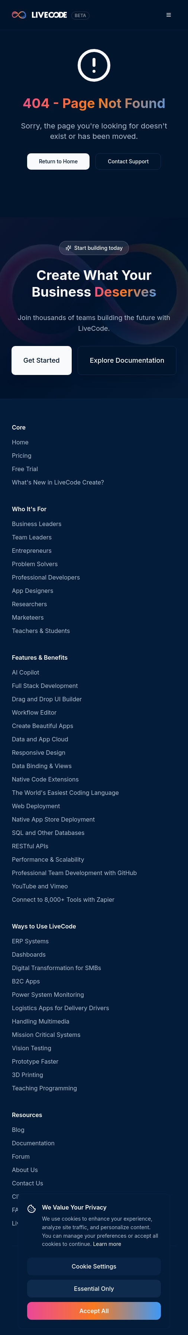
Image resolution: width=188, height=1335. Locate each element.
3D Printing (27, 1074)
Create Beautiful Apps (42, 725)
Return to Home (58, 162)
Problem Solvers (35, 564)
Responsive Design (38, 752)
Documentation (33, 1143)
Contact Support (128, 162)
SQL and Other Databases (48, 832)
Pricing (22, 455)
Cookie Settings (94, 1266)
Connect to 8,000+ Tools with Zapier (63, 899)
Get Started (41, 361)
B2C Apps (26, 981)
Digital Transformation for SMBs (56, 968)
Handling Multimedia (40, 1021)
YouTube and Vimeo (40, 886)
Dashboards (29, 954)
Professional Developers (46, 577)
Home (20, 442)
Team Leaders (32, 537)
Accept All (93, 1311)
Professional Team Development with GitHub (74, 873)
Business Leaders (37, 524)
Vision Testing (31, 1048)
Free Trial (25, 469)
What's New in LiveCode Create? (58, 482)
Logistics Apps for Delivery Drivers (60, 1008)
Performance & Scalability (48, 859)
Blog (18, 1129)
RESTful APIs (30, 846)
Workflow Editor (34, 712)
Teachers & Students (41, 630)
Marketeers (28, 617)
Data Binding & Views (42, 766)
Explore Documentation (127, 361)
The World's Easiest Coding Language (65, 792)
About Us (25, 1170)
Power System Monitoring (48, 994)
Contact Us (27, 1183)
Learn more (107, 1244)
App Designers (32, 590)
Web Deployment (36, 806)
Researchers (29, 604)
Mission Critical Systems (46, 1034)
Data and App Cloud (40, 739)
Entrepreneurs (32, 550)
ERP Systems (30, 941)
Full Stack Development (45, 685)
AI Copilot (25, 672)
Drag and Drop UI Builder (47, 699)
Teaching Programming (44, 1088)
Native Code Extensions (45, 779)
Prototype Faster (35, 1061)
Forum (21, 1156)
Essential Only (94, 1288)
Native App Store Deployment (53, 819)
